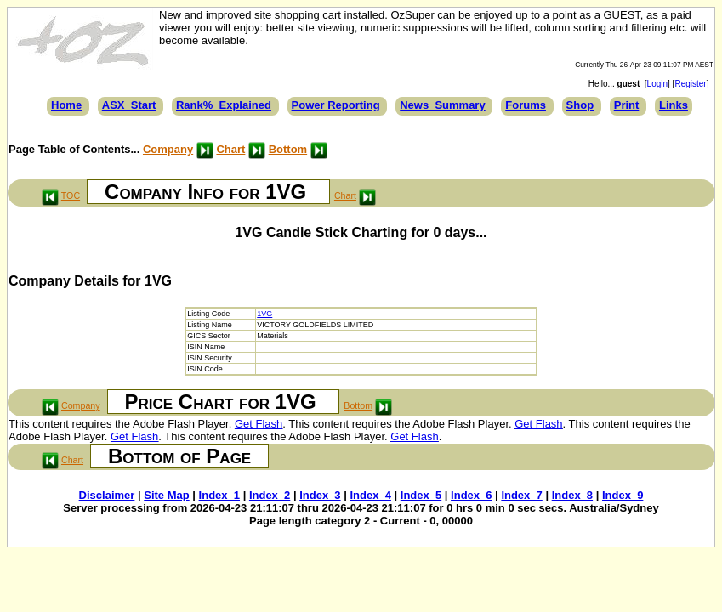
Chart (230, 149)
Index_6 (471, 495)
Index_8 (572, 495)
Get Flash (258, 423)
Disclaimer (107, 495)
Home (66, 105)
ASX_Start (129, 105)
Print (627, 105)
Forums (525, 105)
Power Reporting (336, 105)
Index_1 (219, 495)
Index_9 (622, 495)
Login (657, 83)
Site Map (166, 495)
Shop (580, 105)
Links (673, 105)
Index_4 (370, 495)
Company (168, 149)
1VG (264, 313)
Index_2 (269, 495)
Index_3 (319, 495)
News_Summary (442, 105)
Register (690, 83)
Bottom (288, 149)
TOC (70, 195)
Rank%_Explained (223, 105)
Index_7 (521, 495)
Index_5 (421, 495)
